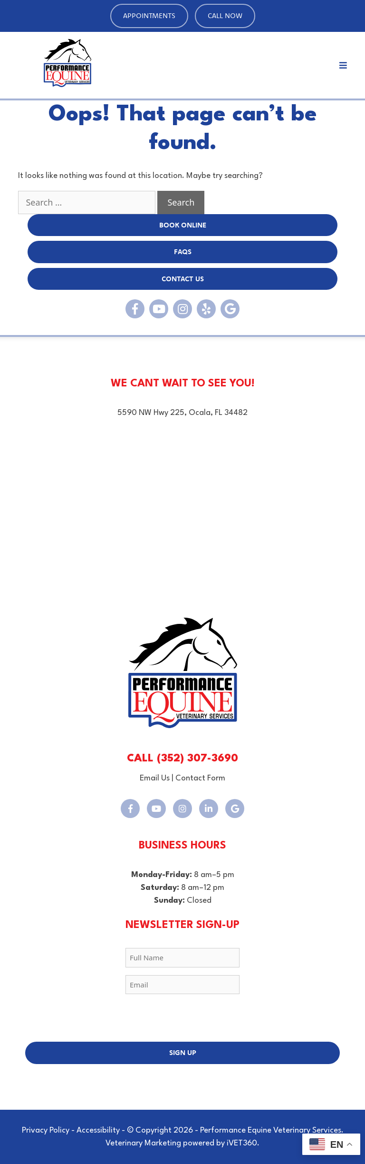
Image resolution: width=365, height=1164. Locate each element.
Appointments (149, 15)
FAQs (183, 251)
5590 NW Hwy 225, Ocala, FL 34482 (182, 413)
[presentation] (182, 1020)
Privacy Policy (45, 1130)
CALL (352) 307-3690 (182, 758)
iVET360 (242, 1143)
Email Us (155, 778)
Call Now (225, 15)
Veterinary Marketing (143, 1143)
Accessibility (98, 1130)
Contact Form (200, 778)
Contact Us (183, 278)
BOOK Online (182, 224)
